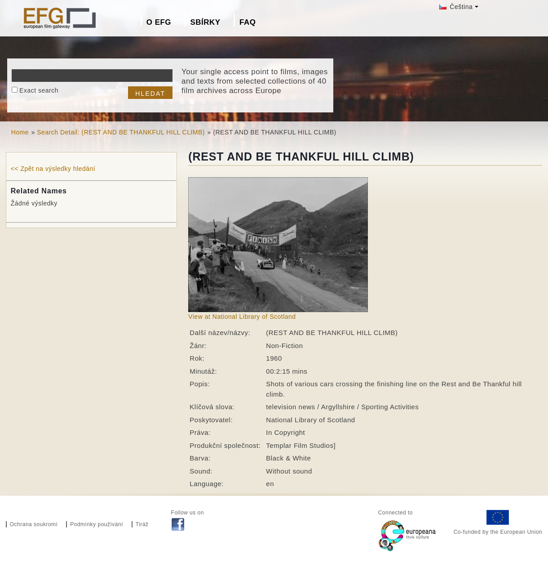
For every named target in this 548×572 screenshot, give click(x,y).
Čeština (456, 6)
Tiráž (142, 524)
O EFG (158, 22)
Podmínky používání (96, 524)
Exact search (38, 90)
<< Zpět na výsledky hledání (53, 168)
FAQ (247, 22)
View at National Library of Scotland (242, 316)
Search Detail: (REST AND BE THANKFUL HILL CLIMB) (121, 132)
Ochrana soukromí (34, 524)
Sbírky (205, 22)
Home (20, 132)
